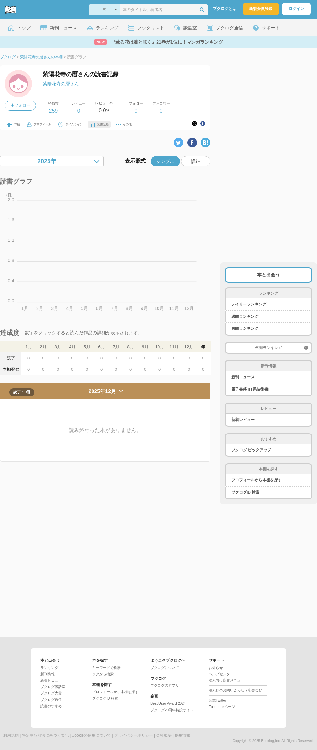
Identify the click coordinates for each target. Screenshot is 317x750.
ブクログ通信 (51, 700)
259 (53, 110)
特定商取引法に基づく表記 (45, 735)
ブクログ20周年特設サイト (171, 710)
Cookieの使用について (91, 735)
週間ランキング (244, 316)
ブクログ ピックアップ (251, 450)
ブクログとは (224, 8)
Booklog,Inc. (271, 741)
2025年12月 (103, 391)
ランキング (49, 668)
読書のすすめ (51, 706)
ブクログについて (164, 668)
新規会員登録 (260, 8)
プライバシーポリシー (133, 735)
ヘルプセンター (221, 674)
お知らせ (216, 668)
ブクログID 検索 (245, 492)
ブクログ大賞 (51, 693)
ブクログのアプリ (164, 685)
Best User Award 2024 (168, 703)
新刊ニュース (243, 377)
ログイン (296, 8)
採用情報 (182, 735)
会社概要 (164, 735)
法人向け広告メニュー (226, 680)
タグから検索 (103, 674)
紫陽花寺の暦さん (61, 83)
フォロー (20, 105)
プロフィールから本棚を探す (256, 480)
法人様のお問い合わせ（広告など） (237, 690)
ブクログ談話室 (52, 687)
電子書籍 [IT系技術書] (250, 389)
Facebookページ (222, 707)
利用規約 (11, 735)
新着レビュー (243, 419)
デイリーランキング (248, 304)
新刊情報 (47, 674)
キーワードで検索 (106, 668)
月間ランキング (244, 328)
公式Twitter (217, 700)
